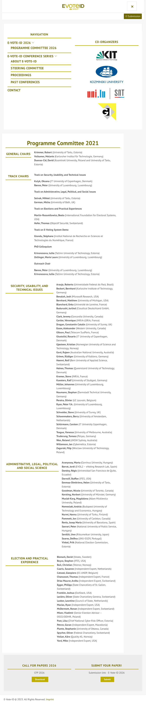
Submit (107, 679)
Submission (132, 16)
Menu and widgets (132, 6)
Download (40, 679)
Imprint (50, 699)
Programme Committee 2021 (62, 143)
